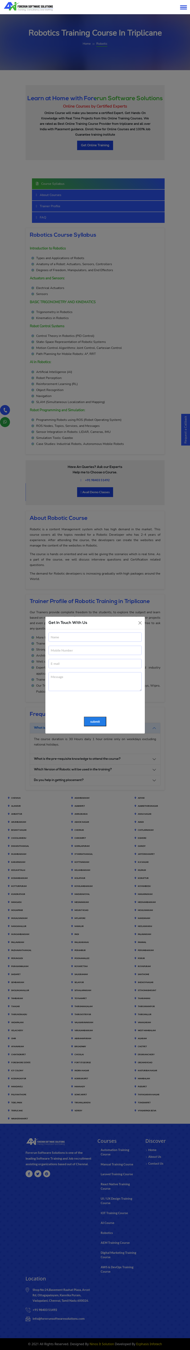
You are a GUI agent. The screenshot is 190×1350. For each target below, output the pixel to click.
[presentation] (79, 704)
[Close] (140, 623)
